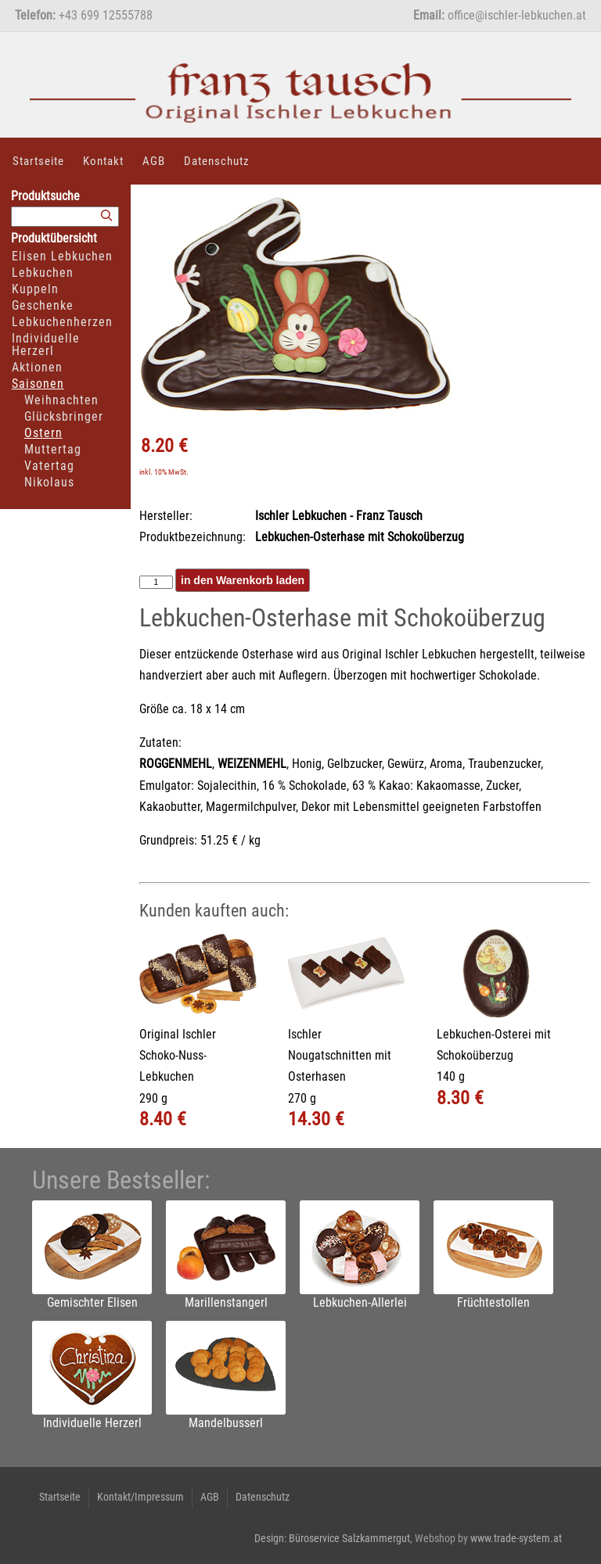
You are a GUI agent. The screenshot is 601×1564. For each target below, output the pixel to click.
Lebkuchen (43, 272)
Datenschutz (217, 161)
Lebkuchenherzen (62, 321)
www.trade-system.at (516, 1538)
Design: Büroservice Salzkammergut (332, 1538)
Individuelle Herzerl (46, 344)
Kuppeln (35, 289)
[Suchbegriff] (65, 216)
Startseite (38, 161)
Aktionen (37, 367)
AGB (153, 161)
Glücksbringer (63, 416)
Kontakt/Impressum (140, 1496)
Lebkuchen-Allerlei (360, 1302)
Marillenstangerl (226, 1302)
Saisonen (38, 383)
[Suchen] (106, 216)
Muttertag (52, 449)
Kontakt (103, 161)
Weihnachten (61, 400)
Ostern (43, 432)
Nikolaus (49, 482)
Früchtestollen (493, 1302)
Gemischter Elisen (92, 1302)
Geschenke (43, 305)
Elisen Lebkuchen (62, 256)
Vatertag (49, 465)
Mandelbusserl (226, 1422)
